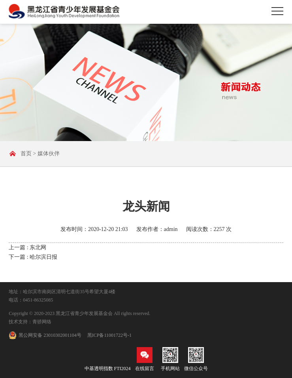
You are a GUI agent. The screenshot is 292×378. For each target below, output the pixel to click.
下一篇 (33, 257)
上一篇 (27, 247)
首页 (26, 154)
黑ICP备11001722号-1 (109, 335)
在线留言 (144, 359)
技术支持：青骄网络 (30, 322)
